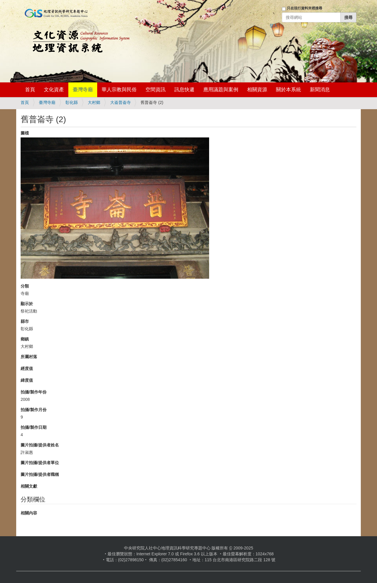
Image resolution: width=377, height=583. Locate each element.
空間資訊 (155, 89)
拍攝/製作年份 (34, 392)
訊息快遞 (184, 89)
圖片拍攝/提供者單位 (40, 462)
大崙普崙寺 (120, 102)
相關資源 (257, 89)
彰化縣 (71, 102)
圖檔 (25, 133)
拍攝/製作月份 (34, 409)
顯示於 (27, 303)
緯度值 (27, 380)
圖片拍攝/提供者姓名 (40, 445)
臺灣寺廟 (83, 89)
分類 (25, 286)
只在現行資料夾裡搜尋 (304, 8)
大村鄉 (94, 102)
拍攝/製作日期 (34, 427)
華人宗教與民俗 (119, 89)
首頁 (30, 89)
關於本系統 (288, 89)
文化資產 (54, 89)
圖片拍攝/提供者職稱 (40, 474)
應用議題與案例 (220, 89)
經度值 (27, 368)
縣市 (25, 321)
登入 (273, 25)
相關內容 (29, 513)
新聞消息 (320, 89)
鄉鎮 (25, 339)
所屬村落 (29, 356)
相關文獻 (29, 486)
